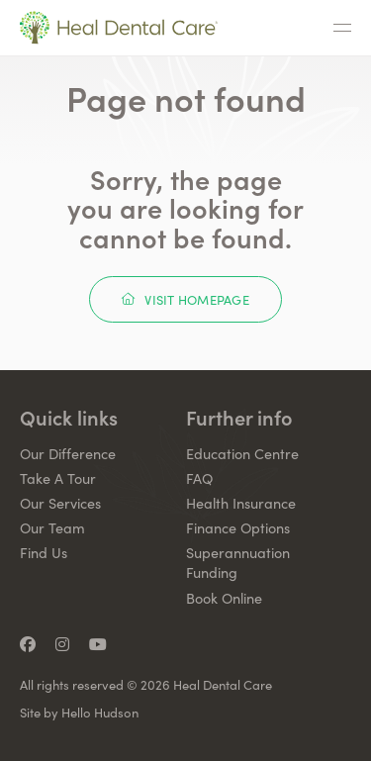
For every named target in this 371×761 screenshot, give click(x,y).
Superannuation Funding (238, 562)
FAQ (199, 478)
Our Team (52, 527)
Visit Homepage (185, 299)
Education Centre (242, 453)
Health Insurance (241, 503)
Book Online (224, 598)
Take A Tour (58, 478)
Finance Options (238, 527)
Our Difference (68, 453)
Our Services (60, 503)
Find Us (43, 552)
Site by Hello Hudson (79, 712)
